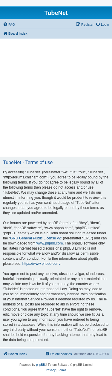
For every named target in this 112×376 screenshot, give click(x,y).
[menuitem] (9, 24)
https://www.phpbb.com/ (41, 264)
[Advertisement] (56, 98)
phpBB (40, 364)
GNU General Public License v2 (35, 238)
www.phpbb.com (49, 243)
